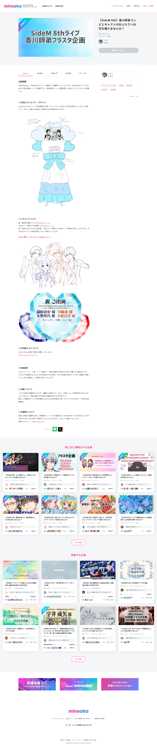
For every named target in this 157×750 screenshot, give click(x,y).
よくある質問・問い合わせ (82, 714)
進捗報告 (40, 73)
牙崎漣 (121, 85)
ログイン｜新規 (148, 6)
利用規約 (68, 740)
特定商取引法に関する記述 (89, 740)
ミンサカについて (117, 6)
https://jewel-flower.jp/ (28, 355)
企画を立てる (47, 6)
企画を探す (59, 6)
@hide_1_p (45, 223)
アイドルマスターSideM (109, 85)
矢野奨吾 (113, 89)
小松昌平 (104, 89)
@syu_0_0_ (49, 225)
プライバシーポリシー (76, 740)
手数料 (128, 6)
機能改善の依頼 (101, 714)
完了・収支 (83, 73)
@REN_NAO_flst (38, 421)
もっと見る (78, 542)
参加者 (54, 73)
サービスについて (57, 714)
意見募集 (68, 73)
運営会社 (137, 6)
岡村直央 (129, 85)
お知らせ (68, 714)
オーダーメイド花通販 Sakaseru (78, 721)
